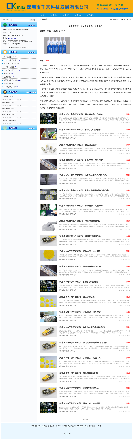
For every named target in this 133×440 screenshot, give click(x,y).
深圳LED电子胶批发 (10, 60)
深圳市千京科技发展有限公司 (67, 123)
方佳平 (100, 426)
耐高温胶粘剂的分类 (9, 114)
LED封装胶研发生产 (10, 70)
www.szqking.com (14, 44)
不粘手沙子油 (8, 83)
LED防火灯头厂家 (10, 87)
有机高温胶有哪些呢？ (10, 120)
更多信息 (85, 419)
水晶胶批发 (7, 77)
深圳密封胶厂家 (9, 57)
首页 (42, 15)
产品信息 (54, 15)
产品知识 (78, 15)
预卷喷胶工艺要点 (8, 96)
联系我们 (90, 15)
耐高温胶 (7, 73)
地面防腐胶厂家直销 (11, 80)
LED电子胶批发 (9, 67)
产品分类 (66, 15)
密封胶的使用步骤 (8, 102)
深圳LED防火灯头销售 (11, 63)
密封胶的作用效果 (8, 108)
